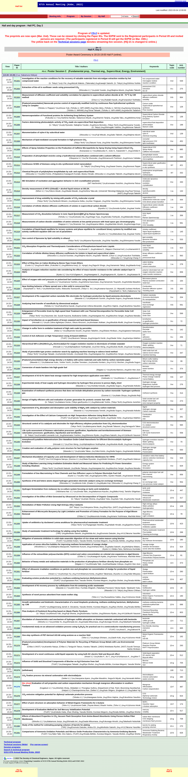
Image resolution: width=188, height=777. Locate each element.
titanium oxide (148, 127)
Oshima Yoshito (133, 83)
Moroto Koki (81, 483)
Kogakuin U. (45, 688)
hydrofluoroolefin (149, 191)
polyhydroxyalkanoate (151, 604)
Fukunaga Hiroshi (110, 622)
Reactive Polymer (149, 645)
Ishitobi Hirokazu (108, 459)
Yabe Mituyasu (134, 574)
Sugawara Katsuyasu (131, 331)
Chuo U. (95, 100)
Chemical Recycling (150, 610)
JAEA (101, 647)
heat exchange (148, 305)
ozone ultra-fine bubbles (152, 549)
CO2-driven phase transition (153, 202)
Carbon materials (149, 411)
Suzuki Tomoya (133, 647)
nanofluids (146, 302)
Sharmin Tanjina (103, 118)
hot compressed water (151, 79)
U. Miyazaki (120, 289)
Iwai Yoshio (135, 208)
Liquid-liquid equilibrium (152, 234)
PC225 (17, 281)
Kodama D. (99, 249)
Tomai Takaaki (94, 110)
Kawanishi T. (121, 151)
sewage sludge (148, 544)
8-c (172, 89)
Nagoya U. (63, 224)
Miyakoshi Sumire (97, 298)
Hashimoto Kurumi (78, 547)
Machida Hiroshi (116, 224)
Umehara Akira (97, 547)
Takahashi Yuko (133, 588)
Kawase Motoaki (133, 476)
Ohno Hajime (112, 306)
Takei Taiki (56, 734)
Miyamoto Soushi (74, 331)
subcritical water (149, 131)
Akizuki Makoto (77, 83)
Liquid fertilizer (148, 573)
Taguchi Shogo (99, 265)
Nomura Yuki (55, 613)
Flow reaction (148, 110)
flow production (148, 242)
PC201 (17, 81)
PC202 (17, 89)
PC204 (17, 107)
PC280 (17, 726)
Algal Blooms (148, 512)
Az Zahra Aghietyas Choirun (59, 322)
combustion (147, 339)
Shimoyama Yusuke (131, 125)
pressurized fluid (149, 258)
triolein (145, 256)
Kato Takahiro (92, 331)
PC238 (17, 384)
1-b (172, 200)
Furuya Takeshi (134, 193)
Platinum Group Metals (151, 643)
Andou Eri (91, 727)
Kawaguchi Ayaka (98, 556)
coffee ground (148, 621)
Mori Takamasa (105, 574)
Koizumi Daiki (80, 705)
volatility (146, 712)
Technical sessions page (72, 41)
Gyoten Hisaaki (114, 476)
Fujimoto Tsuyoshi (79, 418)
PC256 (17, 532)
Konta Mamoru (117, 370)
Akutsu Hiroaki (87, 174)
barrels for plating (149, 725)
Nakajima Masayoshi (60, 547)
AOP (144, 630)
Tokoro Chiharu (134, 590)
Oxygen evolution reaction (152, 343)
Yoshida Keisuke (98, 386)
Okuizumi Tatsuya (79, 338)
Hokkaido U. (107, 378)
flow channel (147, 474)
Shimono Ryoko (92, 435)
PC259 (17, 555)
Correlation (147, 209)
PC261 (17, 571)
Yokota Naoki (120, 588)
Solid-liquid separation (151, 653)
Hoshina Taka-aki (90, 191)
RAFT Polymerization (151, 647)
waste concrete (148, 679)
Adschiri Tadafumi (132, 110)
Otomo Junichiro (133, 402)
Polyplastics (58, 174)
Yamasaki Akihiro (133, 678)
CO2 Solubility (148, 225)
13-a (172, 490)
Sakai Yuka (105, 499)
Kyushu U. (103, 208)
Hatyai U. (66, 690)
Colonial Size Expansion (152, 555)
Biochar (145, 539)
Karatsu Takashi (90, 647)
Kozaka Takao (85, 451)
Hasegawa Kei (98, 316)
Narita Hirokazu (133, 649)
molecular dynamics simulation (150, 180)
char (144, 371)
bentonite (146, 618)
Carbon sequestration (151, 689)
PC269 (17, 636)
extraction (146, 89)
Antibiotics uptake (149, 527)
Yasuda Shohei (86, 541)
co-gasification (148, 321)
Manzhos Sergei (117, 316)
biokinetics (147, 607)
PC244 (17, 433)
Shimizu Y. (122, 378)
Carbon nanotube (149, 295)
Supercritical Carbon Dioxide (153, 114)
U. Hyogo (83, 265)
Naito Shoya (121, 395)
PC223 (17, 264)
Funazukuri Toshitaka (131, 100)
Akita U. (58, 331)
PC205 (17, 117)
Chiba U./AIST (34, 647)
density (145, 189)
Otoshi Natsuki (64, 468)
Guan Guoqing (134, 322)
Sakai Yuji (136, 690)
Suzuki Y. (86, 249)
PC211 (17, 165)
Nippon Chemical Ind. (115, 249)
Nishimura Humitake (131, 549)
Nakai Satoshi (115, 547)
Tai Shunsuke (91, 158)
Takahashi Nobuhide (131, 622)
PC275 (17, 687)
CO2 (144, 215)
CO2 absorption (149, 221)
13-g (172, 663)
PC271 (17, 655)
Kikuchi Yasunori (133, 435)
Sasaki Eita (82, 354)
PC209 (17, 149)
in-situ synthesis (149, 167)
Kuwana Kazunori (105, 289)
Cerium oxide (148, 104)
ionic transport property (151, 403)
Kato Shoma (90, 499)
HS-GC (145, 223)
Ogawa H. (78, 274)
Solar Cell (146, 311)
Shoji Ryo (108, 507)
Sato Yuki (119, 499)
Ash (144, 419)
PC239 (17, 393)
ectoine (145, 577)
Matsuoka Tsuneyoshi (71, 289)
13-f (172, 687)
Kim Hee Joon (134, 370)
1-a (172, 191)
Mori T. (137, 657)
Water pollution (148, 506)
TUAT (63, 338)
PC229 (17, 313)
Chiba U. (81, 516)
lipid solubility (148, 237)
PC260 (17, 563)
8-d (172, 81)
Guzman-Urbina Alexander (91, 306)
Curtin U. (29, 265)
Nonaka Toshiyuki (112, 217)
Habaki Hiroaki (115, 525)
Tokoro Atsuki (55, 191)
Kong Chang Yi (134, 258)
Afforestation (147, 687)
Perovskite (147, 313)
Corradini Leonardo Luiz (48, 435)
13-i (171, 563)
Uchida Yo (57, 622)
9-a (172, 393)
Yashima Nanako (68, 118)
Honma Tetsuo (134, 183)
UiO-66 (145, 638)
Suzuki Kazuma (64, 316)
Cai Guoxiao (68, 256)
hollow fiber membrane (151, 717)
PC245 (17, 442)
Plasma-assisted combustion (153, 281)
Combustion (147, 286)
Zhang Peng (100, 166)
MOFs (145, 702)
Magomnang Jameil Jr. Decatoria (64, 607)
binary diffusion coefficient (152, 253)
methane (146, 579)
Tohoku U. (63, 217)
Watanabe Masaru (132, 217)
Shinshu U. (43, 622)
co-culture (146, 490)
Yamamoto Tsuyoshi (112, 282)
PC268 (17, 628)
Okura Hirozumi (79, 322)
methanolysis (148, 175)
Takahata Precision (105, 588)
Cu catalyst (147, 425)
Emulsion (146, 119)
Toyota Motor (93, 705)
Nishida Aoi (91, 533)
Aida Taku (119, 118)
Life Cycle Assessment (151, 433)
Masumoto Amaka (98, 516)
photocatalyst (148, 125)
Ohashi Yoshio (106, 705)
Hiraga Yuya (94, 217)
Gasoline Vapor (148, 704)
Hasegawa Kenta (94, 697)
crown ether (147, 264)
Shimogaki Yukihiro (113, 127)
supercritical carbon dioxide (153, 95)
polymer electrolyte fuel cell (153, 270)
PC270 (17, 645)
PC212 (17, 173)
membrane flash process (152, 721)
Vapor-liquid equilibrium (151, 232)
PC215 (17, 200)
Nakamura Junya (54, 721)
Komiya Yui (66, 574)
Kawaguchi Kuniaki (72, 174)
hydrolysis (146, 173)
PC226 (17, 289)
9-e (172, 272)
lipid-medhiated (148, 143)
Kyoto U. (60, 274)
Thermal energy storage (152, 375)
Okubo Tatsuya (81, 468)
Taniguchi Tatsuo (75, 647)
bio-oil (145, 91)
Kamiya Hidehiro (133, 338)
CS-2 (94, 33)
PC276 (17, 696)
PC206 (17, 125)
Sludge (145, 569)
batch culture (147, 581)
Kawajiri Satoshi (106, 83)
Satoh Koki (116, 638)
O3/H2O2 (146, 628)
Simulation (147, 468)
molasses (146, 492)
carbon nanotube (149, 363)
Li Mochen (119, 362)
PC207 (17, 134)
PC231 (17, 330)
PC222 (17, 256)
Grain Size (147, 315)
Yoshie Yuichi (64, 362)
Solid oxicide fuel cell (150, 399)
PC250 (17, 482)
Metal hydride (148, 450)
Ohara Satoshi (110, 435)
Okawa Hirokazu (110, 331)
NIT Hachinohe (94, 183)
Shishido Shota (62, 688)
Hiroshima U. (40, 547)
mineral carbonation (150, 677)
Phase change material (151, 377)
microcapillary (148, 159)
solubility (146, 99)
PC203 (17, 97)
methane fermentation (151, 547)
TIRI (58, 533)
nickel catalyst (148, 165)
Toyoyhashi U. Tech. (32, 289)
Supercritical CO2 (149, 147)
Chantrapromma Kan (80, 690)
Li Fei (64, 83)
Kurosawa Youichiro (114, 183)
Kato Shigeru (109, 690)
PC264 (17, 596)
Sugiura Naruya (61, 459)
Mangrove (146, 685)
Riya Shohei (135, 541)
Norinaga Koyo (134, 224)
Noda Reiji (136, 395)
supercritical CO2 (149, 197)
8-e (172, 107)
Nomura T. (136, 378)
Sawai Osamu (116, 166)
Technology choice (150, 698)
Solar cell (146, 466)
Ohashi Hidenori (133, 459)
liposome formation (150, 239)
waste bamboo (148, 369)
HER (144, 480)
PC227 (17, 297)
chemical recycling (150, 136)
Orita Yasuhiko (112, 143)
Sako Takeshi (134, 90)
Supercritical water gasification (154, 163)
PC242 (17, 417)
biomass (146, 366)
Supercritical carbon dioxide (153, 205)
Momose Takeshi (133, 127)
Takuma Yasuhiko (133, 533)
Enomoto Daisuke (108, 533)
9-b (172, 305)
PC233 (17, 345)
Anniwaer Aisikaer (97, 322)
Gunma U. (106, 395)
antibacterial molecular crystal (154, 200)
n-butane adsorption (150, 706)
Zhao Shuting (72, 712)
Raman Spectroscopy (151, 218)
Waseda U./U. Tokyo (113, 590)
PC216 (17, 207)
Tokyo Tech (113, 125)
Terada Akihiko (119, 541)
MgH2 (145, 407)
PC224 (17, 272)
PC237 (17, 377)
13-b (172, 498)
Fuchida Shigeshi (88, 588)
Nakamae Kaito (51, 362)
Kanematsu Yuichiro (72, 435)
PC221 (17, 248)
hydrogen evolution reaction (153, 440)
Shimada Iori (72, 622)
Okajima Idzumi (117, 90)
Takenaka (90, 83)
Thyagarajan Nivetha (95, 525)
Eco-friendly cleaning (150, 626)
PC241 (17, 409)
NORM (145, 565)
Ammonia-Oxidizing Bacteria (153, 730)
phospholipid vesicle (150, 155)
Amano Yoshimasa (119, 516)
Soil (144, 665)
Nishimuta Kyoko (53, 289)
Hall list (18, 6)
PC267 (17, 621)
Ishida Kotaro (72, 541)
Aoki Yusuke (100, 90)
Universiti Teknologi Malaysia (111, 191)
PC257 (17, 540)
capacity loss (147, 460)
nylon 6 (145, 134)
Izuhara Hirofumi (133, 289)
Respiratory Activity (150, 735)
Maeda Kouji (135, 265)
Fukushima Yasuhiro (131, 306)
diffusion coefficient (150, 97)
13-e (172, 571)
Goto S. (112, 151)
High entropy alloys (150, 504)
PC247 (17, 458)
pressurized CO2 (149, 86)
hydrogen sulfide (149, 623)
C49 (27, 604)
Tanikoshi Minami (60, 201)
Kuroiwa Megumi (100, 541)
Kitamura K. (125, 657)
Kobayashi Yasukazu (131, 507)
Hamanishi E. (134, 249)
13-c (172, 711)
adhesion (146, 337)
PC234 (17, 353)
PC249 (17, 475)
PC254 (17, 514)
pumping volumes (149, 727)
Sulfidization (147, 588)
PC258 (17, 547)
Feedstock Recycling (150, 612)
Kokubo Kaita (60, 712)
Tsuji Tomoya (134, 191)
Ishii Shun (75, 588)
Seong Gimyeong (132, 108)
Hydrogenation (148, 508)
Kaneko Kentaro (98, 362)
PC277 (17, 704)
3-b (172, 281)
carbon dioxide (148, 248)
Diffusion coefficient (150, 207)
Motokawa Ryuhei (112, 647)
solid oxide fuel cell (150, 351)
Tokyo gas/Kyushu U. (81, 402)
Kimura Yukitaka (133, 158)
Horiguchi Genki (98, 338)
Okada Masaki (72, 191)
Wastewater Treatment (151, 733)
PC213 (17, 182)
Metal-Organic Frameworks (153, 596)
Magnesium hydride (150, 384)
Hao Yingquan (95, 201)
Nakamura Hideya (28, 75)
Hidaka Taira (117, 549)
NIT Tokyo (74, 507)
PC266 (17, 612)
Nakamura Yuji (134, 291)
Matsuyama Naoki (93, 426)
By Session (86, 16)
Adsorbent (146, 594)
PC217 (17, 215)
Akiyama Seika (78, 201)
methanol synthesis (150, 393)
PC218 (17, 223)
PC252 (17, 498)
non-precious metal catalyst (153, 484)
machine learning (149, 355)
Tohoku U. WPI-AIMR (80, 108)
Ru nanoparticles (149, 299)
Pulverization (147, 452)
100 (171, 670)
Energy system (148, 464)
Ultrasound (147, 498)
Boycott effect (148, 657)
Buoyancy (146, 514)
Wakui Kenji (119, 491)
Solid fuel (146, 283)
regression (147, 307)
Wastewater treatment (151, 500)
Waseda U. (80, 298)
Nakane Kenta (64, 402)
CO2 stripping (148, 719)
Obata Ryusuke (89, 459)
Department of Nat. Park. (108, 688)
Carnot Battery (148, 379)
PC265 (17, 604)
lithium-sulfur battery (150, 359)
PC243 (17, 425)
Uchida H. (136, 151)
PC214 (17, 191)
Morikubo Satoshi (73, 533)
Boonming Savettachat (130, 688)
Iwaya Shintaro (100, 638)
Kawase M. (135, 274)
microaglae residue (150, 81)
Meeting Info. (55, 16)
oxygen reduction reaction (152, 272)
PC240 (17, 401)
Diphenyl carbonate (150, 696)
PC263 (17, 588)
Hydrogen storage (149, 382)
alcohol (145, 193)
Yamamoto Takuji (117, 265)
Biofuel (145, 435)
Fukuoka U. (51, 118)
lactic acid (146, 488)
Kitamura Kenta (87, 574)
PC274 (17, 677)
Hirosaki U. (37, 322)
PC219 (17, 232)
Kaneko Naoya (51, 647)
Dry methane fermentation (152, 541)
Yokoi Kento (100, 451)
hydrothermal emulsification (153, 157)
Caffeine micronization (151, 152)
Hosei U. (52, 574)
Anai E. (123, 630)
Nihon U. (40, 191)
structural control (149, 427)
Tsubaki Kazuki (111, 100)
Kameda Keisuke (66, 354)
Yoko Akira (98, 108)
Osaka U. (92, 483)
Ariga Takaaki (48, 354)
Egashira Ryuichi (133, 525)
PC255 (17, 524)
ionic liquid (147, 245)
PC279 (17, 719)
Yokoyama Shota (91, 507)
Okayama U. (75, 158)
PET (144, 636)
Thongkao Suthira (89, 688)
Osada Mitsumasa (90, 622)
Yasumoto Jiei (51, 316)
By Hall (101, 16)
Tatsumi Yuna (95, 143)
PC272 (17, 663)
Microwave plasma (150, 278)
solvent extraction (149, 266)
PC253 (17, 506)
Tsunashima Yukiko (112, 597)
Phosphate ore (148, 561)
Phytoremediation (149, 525)
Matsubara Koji (119, 234)
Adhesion (146, 417)
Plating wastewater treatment (154, 530)
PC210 (17, 157)
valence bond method (151, 353)
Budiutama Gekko (79, 316)
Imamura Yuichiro (70, 282)
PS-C (96, 60)
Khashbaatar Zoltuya (114, 564)
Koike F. (101, 657)
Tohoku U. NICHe (112, 108)
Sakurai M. (135, 630)
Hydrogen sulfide (149, 590)
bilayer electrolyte (149, 401)
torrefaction (147, 319)
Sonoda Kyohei (119, 208)
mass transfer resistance (152, 274)
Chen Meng (100, 347)
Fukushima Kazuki (66, 306)
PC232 (17, 337)
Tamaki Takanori (113, 426)
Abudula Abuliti (116, 322)
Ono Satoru (67, 734)
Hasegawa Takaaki (70, 664)
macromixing (147, 477)
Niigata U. (101, 370)
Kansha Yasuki (134, 499)
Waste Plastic (148, 614)
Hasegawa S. (93, 274)
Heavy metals (148, 563)
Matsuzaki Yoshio (102, 402)
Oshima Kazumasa (91, 282)
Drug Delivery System (151, 117)
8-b (172, 97)
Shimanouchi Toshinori (112, 158)
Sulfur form (147, 332)
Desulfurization (148, 327)
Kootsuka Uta (78, 217)
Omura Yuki (64, 108)
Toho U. (95, 597)
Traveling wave (148, 291)
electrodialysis (148, 675)
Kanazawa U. (86, 151)
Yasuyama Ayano (82, 678)
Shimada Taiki (95, 564)
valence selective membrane (153, 458)
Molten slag (147, 598)
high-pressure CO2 (150, 141)
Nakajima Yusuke (81, 125)
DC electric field (149, 655)
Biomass (146, 431)
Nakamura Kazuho (100, 491)
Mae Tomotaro (81, 362)
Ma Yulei (85, 476)
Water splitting (148, 345)
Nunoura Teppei (133, 166)
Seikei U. (66, 678)
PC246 (17, 450)
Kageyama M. (110, 274)
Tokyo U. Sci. (87, 289)
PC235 (17, 361)
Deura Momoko (100, 125)
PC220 (17, 239)
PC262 (17, 579)
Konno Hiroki (135, 597)
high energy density (150, 361)
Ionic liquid (147, 213)
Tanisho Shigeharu (132, 491)
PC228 (17, 305)
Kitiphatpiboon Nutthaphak (79, 347)
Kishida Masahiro (133, 282)
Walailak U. (75, 688)
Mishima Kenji (134, 118)
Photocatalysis (148, 495)
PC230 (17, 321)
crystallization (148, 185)
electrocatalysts (148, 347)
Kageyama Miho (100, 476)
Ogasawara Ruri (71, 580)
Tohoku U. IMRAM (75, 110)
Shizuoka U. (85, 90)
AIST (120, 193)
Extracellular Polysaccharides (154, 557)
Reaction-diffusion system (152, 289)
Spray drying (147, 149)
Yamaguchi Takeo (132, 426)
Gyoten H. (121, 274)
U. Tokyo (53, 83)
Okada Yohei (116, 338)
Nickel (145, 586)
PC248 (17, 466)
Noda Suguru (116, 298)
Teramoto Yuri (79, 224)
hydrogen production (150, 323)
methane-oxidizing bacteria (153, 602)
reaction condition (149, 83)
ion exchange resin (150, 482)
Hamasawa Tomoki (97, 411)
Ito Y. (108, 657)
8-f (172, 157)
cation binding (148, 262)
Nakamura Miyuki (84, 118)
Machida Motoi (134, 516)
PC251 (17, 490)
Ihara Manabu (134, 316)
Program (71, 16)
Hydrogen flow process (151, 386)
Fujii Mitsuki (101, 135)
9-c (172, 321)
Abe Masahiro (101, 678)
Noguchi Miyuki (114, 678)
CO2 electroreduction (151, 423)
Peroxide (146, 329)
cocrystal (146, 139)
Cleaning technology (150, 534)
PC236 (17, 369)
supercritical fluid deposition (153, 122)
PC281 (17, 733)
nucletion (146, 183)
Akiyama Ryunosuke (92, 241)
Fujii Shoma (71, 613)
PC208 (17, 141)
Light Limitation (148, 516)
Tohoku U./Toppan (46, 108)
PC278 (17, 711)
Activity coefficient (149, 229)
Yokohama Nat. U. (64, 491)
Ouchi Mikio (44, 265)
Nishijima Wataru (133, 547)
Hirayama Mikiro (97, 224)
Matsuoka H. (102, 151)
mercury (146, 710)
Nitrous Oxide (148, 663)
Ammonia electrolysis (151, 297)
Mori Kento (46, 174)
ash (144, 335)
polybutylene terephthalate (153, 170)
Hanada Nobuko (133, 298)
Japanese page (180, 1)
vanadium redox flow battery (153, 456)
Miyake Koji (106, 483)
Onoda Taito (82, 491)
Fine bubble (147, 532)
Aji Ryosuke (68, 125)
